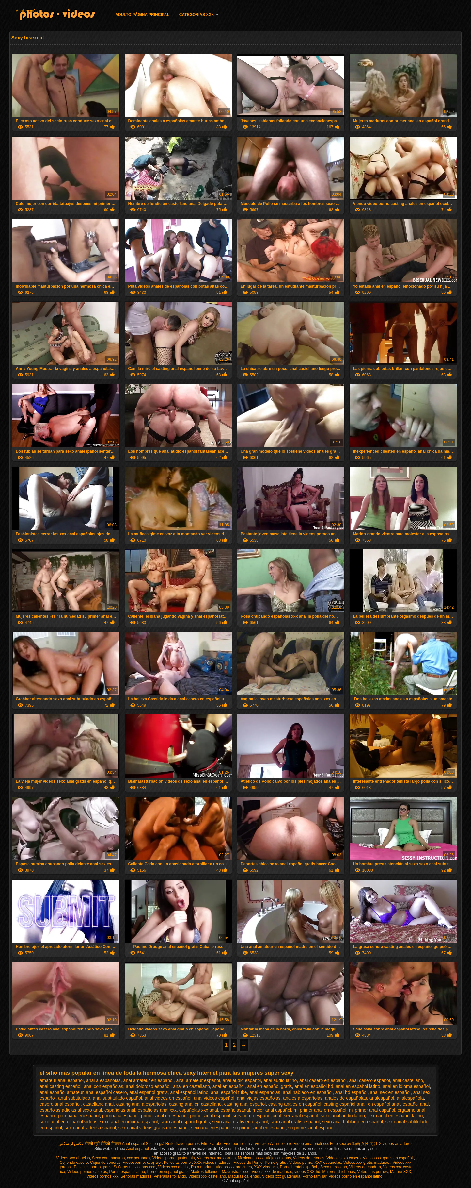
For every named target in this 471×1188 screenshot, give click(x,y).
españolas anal (119, 1110)
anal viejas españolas (259, 1098)
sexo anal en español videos (69, 1121)
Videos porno (300, 1162)
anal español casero (106, 1092)
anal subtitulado (74, 1098)
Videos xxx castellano (207, 1176)
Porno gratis (276, 1162)
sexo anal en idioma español (129, 1121)
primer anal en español (164, 1115)
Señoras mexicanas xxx (135, 1167)
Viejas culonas (278, 1158)
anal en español (228, 1086)
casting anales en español (294, 1104)
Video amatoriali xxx (311, 1143)
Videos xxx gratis (173, 1167)
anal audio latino (280, 1080)
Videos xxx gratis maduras (366, 1162)
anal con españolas (103, 1086)
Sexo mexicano (333, 1167)
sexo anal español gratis (185, 1121)
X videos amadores (396, 1143)
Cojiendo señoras (105, 1162)
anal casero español (369, 1080)
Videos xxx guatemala (281, 1176)
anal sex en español (390, 1092)
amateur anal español (62, 1080)
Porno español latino (127, 1171)
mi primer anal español (372, 1110)
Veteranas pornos (372, 1171)
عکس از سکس (71, 1143)
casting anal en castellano (195, 1104)
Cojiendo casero (74, 1162)
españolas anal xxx (157, 1110)
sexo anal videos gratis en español (153, 1127)
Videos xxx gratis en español (388, 1158)
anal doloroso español (148, 1086)
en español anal (384, 1104)
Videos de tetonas (308, 1158)
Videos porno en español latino (356, 1176)
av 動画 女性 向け (362, 1143)
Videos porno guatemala (173, 1158)
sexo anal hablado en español (352, 1121)
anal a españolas (103, 1080)
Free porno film (237, 1143)
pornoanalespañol (120, 1115)
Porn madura (202, 1167)
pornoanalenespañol (79, 1115)
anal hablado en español (308, 1092)
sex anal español (301, 1115)
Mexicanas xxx (251, 1158)
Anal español (27, 11)
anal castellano (408, 1080)
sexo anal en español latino (395, 1115)
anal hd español (351, 1092)
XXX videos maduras (212, 1162)
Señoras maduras (135, 1176)
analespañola (410, 1098)
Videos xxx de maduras (272, 1171)
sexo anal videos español (90, 1127)
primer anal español (210, 1115)
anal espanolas (264, 1092)
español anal (416, 1104)
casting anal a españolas (141, 1104)
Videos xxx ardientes (234, 1167)
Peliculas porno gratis (92, 1167)
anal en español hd (313, 1086)
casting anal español (245, 1104)
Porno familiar (314, 1176)
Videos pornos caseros (87, 1171)
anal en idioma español (406, 1086)
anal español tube (229, 1092)
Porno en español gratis (168, 1171)
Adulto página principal (142, 14)
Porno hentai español (299, 1167)
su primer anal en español (259, 1127)
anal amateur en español (148, 1080)
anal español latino (189, 1092)
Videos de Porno (248, 1162)
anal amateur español (198, 1080)
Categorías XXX (196, 14)
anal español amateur (62, 1092)
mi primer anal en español (320, 1110)
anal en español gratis (269, 1086)
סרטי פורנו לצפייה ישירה (272, 1143)
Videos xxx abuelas (73, 1158)
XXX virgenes (266, 1167)
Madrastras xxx (235, 1171)
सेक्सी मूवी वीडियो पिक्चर (103, 1143)
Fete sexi (338, 1143)
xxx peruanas (138, 1158)
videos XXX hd (307, 1171)
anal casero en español (323, 1080)
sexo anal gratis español (295, 1121)
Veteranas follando (170, 1176)
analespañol (381, 1098)
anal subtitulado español (117, 1098)
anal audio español (242, 1080)
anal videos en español (168, 1098)
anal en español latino (358, 1086)
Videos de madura (365, 1167)
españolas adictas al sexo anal (71, 1110)
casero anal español (60, 1104)
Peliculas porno (178, 1162)
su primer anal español (311, 1127)
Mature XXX (400, 1171)
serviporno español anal (257, 1115)
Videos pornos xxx (102, 1176)
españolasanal (235, 1110)
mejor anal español (272, 1110)
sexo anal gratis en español (240, 1121)
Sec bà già (155, 1143)
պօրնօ (154, 1162)
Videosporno (134, 1162)
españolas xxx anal (198, 1110)
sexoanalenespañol (210, 1127)
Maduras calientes (244, 1176)
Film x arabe (211, 1143)
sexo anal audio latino (343, 1115)
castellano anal (98, 1104)
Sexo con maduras (108, 1158)
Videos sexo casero (343, 1158)
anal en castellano (191, 1086)
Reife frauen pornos (182, 1143)
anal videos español (214, 1098)
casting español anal (345, 1104)
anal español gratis (148, 1092)
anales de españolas (346, 1098)
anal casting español (61, 1086)
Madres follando (205, 1171)
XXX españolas (327, 1162)
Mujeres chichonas (338, 1171)
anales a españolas (302, 1098)
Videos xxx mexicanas (216, 1158)
